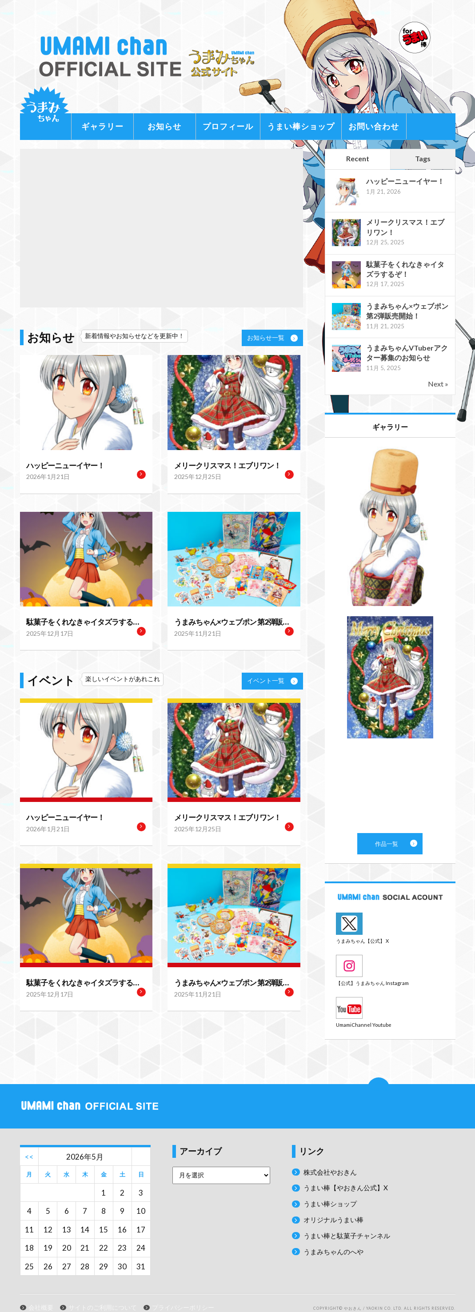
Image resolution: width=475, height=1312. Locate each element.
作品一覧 (390, 635)
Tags (423, 158)
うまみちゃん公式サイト (150, 57)
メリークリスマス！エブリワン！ (220, 465)
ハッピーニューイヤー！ (60, 465)
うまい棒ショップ (301, 126)
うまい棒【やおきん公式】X (351, 1175)
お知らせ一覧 (272, 338)
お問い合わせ (373, 126)
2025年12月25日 (194, 476)
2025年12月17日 (46, 631)
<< (29, 1143)
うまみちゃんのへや (337, 1238)
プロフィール (228, 126)
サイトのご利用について (102, 1295)
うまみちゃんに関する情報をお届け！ (44, 111)
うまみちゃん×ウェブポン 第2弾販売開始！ (233, 620)
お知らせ (164, 126)
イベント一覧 (272, 678)
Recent (357, 158)
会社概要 (40, 1295)
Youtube (390, 997)
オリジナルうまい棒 (337, 1207)
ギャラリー (102, 126)
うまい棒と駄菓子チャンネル (352, 1222)
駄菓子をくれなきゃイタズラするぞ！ (79, 620)
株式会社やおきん (333, 1159)
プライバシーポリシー (183, 1295)
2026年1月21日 (45, 476)
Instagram (390, 960)
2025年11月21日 (194, 631)
